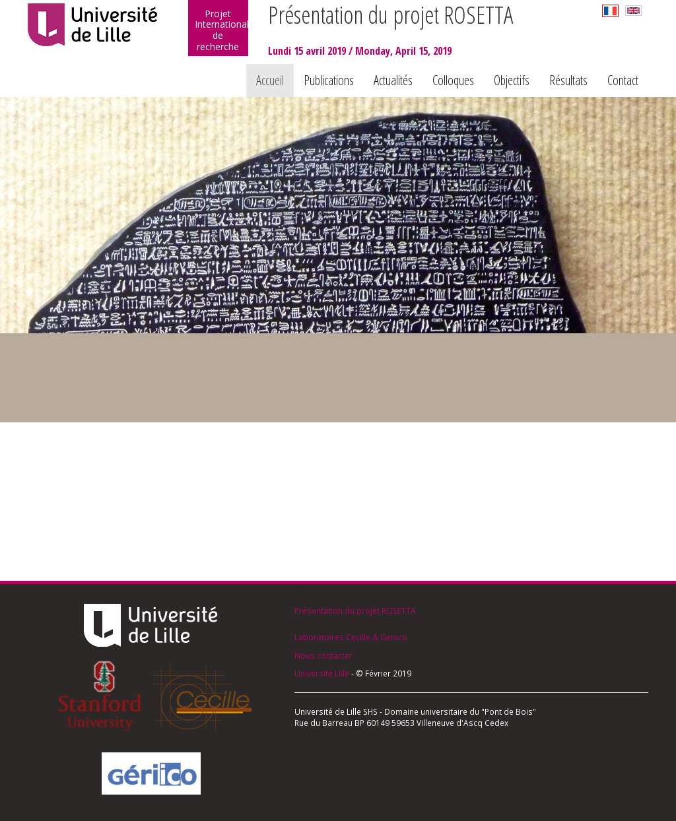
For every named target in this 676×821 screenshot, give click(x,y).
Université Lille (321, 673)
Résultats (568, 80)
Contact (622, 80)
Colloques (453, 80)
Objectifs (511, 80)
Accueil (270, 80)
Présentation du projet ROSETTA (355, 610)
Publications (329, 80)
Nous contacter (323, 655)
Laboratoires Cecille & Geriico (350, 637)
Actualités (393, 80)
